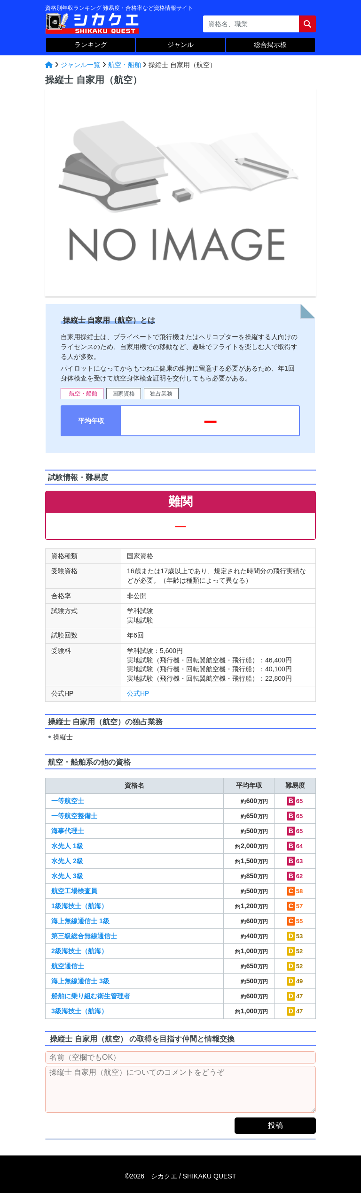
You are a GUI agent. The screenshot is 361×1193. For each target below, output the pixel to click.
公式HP (138, 693)
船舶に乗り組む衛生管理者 (90, 996)
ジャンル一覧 (80, 64)
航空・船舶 (124, 64)
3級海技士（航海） (79, 1011)
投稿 (275, 1125)
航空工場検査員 (74, 891)
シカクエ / (193, 1176)
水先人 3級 (67, 876)
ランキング (90, 44)
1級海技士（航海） (79, 906)
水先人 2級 (67, 861)
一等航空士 (67, 801)
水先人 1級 (67, 846)
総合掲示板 (270, 44)
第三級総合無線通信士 (84, 936)
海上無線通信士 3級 (80, 981)
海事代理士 (67, 831)
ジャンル (180, 44)
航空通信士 (67, 966)
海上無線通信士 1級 (80, 921)
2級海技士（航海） (79, 951)
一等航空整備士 (74, 816)
